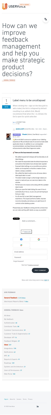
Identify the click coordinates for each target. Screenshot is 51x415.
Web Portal (8, 374)
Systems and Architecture (13, 367)
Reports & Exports (10, 360)
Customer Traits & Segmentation (16, 334)
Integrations (8, 349)
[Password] (30, 257)
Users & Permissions (11, 371)
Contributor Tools (10, 327)
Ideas (21, 310)
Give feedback (9, 293)
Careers (19, 399)
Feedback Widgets (10, 341)
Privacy (30, 399)
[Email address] (30, 252)
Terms (24, 399)
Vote (6, 107)
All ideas (7, 316)
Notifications (8, 352)
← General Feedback (8, 80)
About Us (12, 399)
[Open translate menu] (45, 19)
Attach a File (27, 232)
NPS (5, 356)
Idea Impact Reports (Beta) (14, 302)
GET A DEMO (24, 5)
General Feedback (11, 298)
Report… (45, 129)
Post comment (40, 271)
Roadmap (7, 363)
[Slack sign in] (21, 245)
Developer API (9, 338)
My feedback (8, 319)
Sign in (6, 399)
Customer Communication (13, 330)
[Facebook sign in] (21, 240)
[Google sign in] (38, 240)
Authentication (9, 323)
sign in (46, 280)
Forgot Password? (18, 261)
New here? (30, 265)
